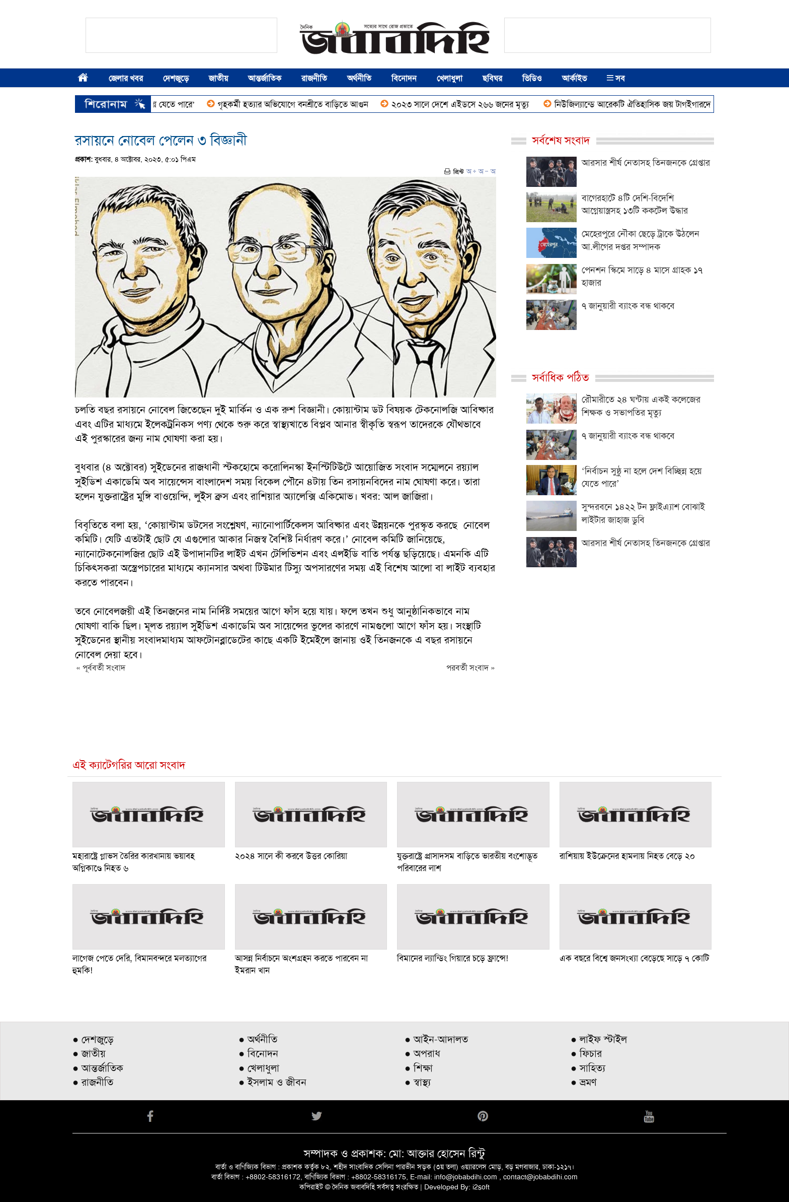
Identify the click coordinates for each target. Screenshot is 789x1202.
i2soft (481, 1186)
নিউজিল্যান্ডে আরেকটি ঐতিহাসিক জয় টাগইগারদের (641, 104)
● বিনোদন (258, 1053)
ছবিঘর (492, 78)
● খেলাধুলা (259, 1068)
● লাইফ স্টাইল (599, 1039)
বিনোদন (404, 78)
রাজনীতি (314, 78)
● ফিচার (586, 1053)
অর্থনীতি (359, 78)
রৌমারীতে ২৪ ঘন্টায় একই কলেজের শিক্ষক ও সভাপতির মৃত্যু (641, 406)
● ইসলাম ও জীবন (272, 1082)
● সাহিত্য (588, 1068)
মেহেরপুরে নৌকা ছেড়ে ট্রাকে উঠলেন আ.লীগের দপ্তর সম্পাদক (640, 240)
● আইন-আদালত (436, 1039)
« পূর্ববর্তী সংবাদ (100, 667)
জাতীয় (218, 78)
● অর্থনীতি (258, 1039)
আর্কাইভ (574, 78)
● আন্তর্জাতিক (97, 1068)
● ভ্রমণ (584, 1082)
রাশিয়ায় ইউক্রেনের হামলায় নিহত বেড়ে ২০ (627, 855)
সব (616, 78)
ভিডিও (532, 78)
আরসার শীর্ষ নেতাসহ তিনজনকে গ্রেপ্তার (646, 163)
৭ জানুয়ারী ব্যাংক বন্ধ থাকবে (628, 306)
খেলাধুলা (449, 78)
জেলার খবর (126, 78)
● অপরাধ (422, 1053)
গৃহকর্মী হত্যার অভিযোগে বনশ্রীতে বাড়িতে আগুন (298, 104)
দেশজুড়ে (176, 78)
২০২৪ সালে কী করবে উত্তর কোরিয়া (291, 855)
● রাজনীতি (92, 1082)
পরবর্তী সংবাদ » (470, 667)
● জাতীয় (89, 1053)
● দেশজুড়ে (93, 1039)
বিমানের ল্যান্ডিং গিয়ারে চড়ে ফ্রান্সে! (452, 958)
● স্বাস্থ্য (418, 1082)
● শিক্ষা (419, 1068)
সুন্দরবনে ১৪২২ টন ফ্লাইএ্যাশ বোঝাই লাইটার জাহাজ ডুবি (643, 513)
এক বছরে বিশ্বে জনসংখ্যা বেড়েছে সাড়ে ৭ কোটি (634, 958)
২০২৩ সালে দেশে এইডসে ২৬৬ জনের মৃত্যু (466, 104)
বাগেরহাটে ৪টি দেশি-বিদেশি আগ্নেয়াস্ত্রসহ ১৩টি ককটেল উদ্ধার (635, 204)
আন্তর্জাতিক (264, 78)
